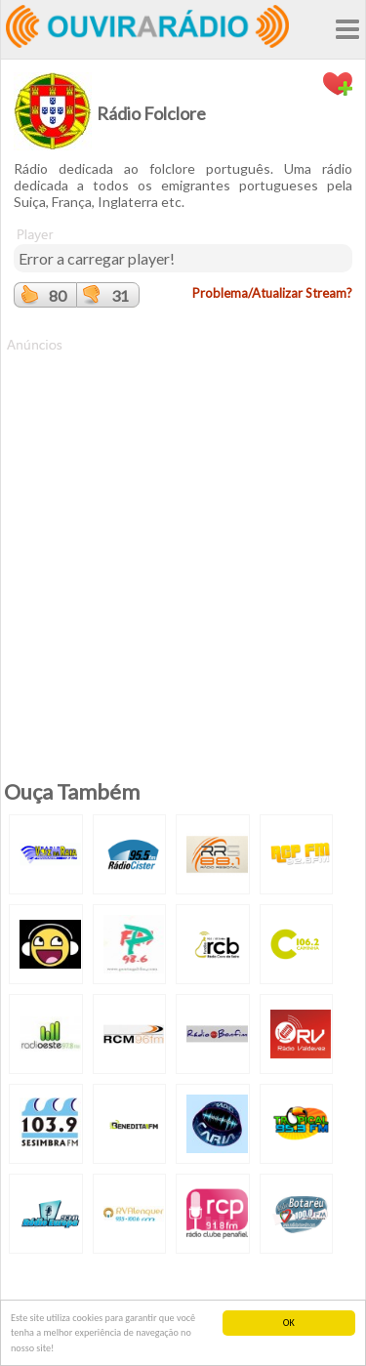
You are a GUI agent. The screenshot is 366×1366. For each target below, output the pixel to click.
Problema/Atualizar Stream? (272, 293)
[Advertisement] (183, 537)
